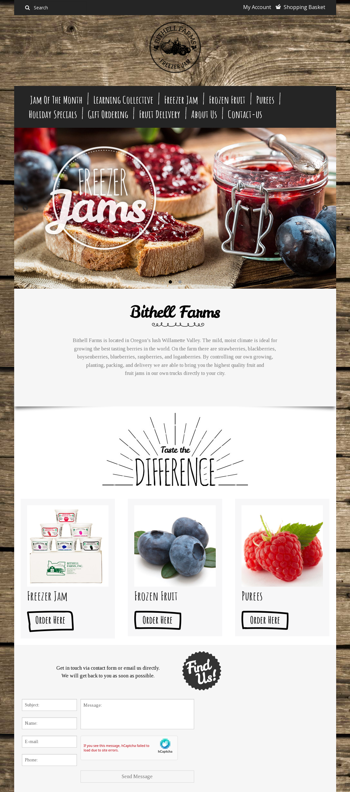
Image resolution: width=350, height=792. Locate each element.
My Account (257, 7)
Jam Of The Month (56, 99)
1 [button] (170, 282)
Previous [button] (25, 208)
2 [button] (180, 282)
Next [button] (325, 208)
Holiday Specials (53, 114)
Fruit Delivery (159, 114)
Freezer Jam (181, 99)
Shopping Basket (304, 7)
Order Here (50, 619)
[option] (175, 208)
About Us (204, 114)
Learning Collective (123, 99)
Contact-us (245, 114)
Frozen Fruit (227, 99)
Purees (265, 99)
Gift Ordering (108, 114)
